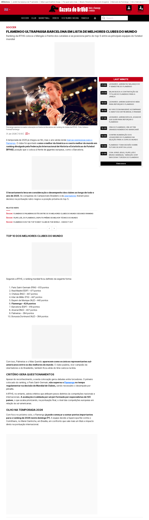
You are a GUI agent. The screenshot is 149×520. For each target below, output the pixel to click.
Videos (55, 18)
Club (33, 18)
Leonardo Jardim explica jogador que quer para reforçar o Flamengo (125, 119)
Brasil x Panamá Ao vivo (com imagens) (94, 2)
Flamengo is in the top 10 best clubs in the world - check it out (43, 222)
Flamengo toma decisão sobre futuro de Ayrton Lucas (123, 146)
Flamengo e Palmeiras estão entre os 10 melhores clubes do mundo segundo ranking (53, 213)
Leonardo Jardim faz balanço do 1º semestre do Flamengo (124, 85)
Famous (85, 18)
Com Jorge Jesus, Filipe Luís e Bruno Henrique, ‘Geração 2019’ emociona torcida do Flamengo (124, 155)
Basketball (44, 18)
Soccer (25, 18)
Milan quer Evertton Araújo (50, 2)
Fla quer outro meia (70, 2)
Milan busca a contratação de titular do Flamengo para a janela (123, 94)
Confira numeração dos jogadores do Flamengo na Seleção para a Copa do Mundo (123, 137)
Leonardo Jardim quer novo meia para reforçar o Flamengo (124, 103)
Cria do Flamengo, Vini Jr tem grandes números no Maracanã (124, 128)
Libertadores (70, 195)
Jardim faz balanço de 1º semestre (25, 2)
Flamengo (69, 382)
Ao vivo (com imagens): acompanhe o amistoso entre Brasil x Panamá (125, 110)
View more (121, 163)
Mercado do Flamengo (120, 2)
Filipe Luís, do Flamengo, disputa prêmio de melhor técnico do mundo (46, 218)
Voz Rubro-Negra (70, 18)
